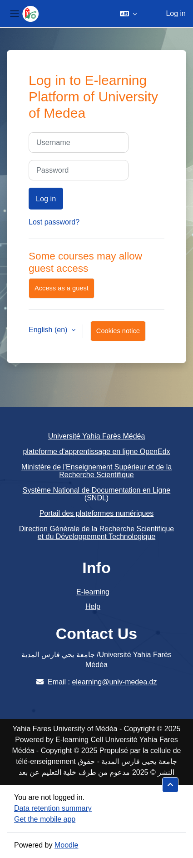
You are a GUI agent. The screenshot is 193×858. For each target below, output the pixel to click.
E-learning (92, 592)
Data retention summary (53, 808)
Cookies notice (118, 330)
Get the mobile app (44, 819)
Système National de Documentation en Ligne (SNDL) (97, 494)
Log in (176, 13)
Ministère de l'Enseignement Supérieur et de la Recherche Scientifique (96, 471)
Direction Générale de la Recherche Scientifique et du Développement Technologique (96, 533)
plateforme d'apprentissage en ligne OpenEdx (96, 451)
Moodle (66, 845)
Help (92, 606)
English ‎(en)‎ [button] (49, 330)
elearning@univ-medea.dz (114, 682)
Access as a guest (62, 288)
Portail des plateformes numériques (97, 513)
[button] (128, 13)
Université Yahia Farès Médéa (96, 436)
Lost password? (54, 222)
